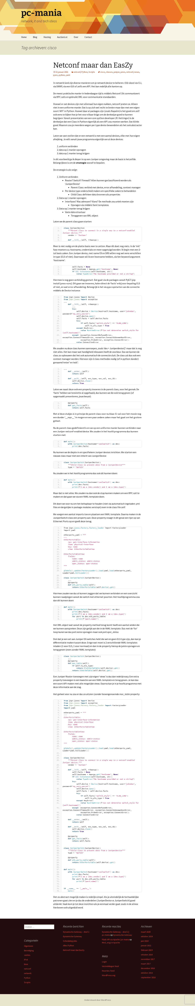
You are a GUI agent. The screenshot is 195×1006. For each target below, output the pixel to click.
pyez (55, 75)
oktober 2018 (147, 954)
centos (27, 955)
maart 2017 (146, 963)
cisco (102, 72)
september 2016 (148, 977)
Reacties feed (108, 970)
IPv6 (26, 959)
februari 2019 (147, 950)
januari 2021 (146, 945)
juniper (117, 72)
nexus (136, 72)
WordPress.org (108, 975)
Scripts (92, 72)
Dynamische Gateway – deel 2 (76, 932)
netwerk (27, 973)
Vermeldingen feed (110, 966)
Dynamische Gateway (72, 936)
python (62, 75)
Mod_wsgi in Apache (111, 942)
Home (24, 37)
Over (76, 37)
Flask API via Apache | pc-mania (115, 939)
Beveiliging (29, 950)
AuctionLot (62, 37)
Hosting (47, 37)
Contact (88, 37)
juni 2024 (144, 941)
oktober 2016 (147, 972)
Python (84, 72)
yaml (68, 75)
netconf (77, 72)
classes (109, 72)
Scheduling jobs (70, 941)
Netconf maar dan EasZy (93, 65)
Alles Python (68, 945)
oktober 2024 (147, 936)
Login (104, 961)
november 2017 (148, 959)
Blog (35, 37)
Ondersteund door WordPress (97, 1000)
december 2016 (148, 968)
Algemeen (28, 946)
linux (26, 964)
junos (123, 72)
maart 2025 (146, 932)
